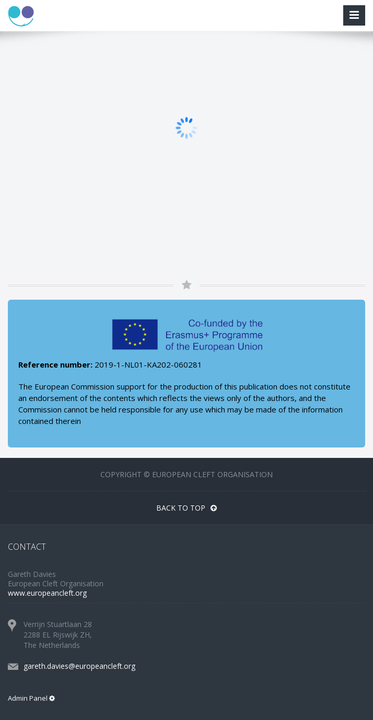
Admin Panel (31, 698)
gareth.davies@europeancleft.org (79, 666)
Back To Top (186, 508)
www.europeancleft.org (47, 593)
